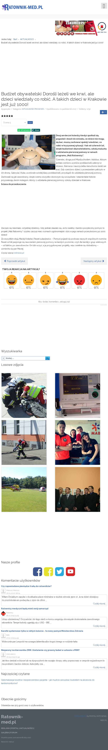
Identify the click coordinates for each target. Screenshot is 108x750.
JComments (103, 305)
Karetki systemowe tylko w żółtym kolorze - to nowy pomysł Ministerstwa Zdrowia (42, 631)
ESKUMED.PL (80, 717)
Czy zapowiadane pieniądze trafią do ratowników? (26, 587)
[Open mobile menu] (104, 6)
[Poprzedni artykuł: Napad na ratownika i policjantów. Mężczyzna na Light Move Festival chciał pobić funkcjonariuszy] (14, 261)
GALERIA (5, 733)
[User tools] (103, 113)
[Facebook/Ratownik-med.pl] (37, 572)
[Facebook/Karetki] (48, 572)
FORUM (13, 733)
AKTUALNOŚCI (26, 729)
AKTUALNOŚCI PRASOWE (33, 110)
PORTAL (15, 729)
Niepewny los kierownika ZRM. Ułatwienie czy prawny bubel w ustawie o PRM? (40, 651)
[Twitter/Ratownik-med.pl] (59, 572)
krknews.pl (19, 253)
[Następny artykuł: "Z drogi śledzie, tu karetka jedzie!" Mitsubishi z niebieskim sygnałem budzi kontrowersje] (94, 261)
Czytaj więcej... (99, 604)
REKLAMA (5, 729)
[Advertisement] (54, 66)
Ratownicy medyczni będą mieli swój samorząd (24, 609)
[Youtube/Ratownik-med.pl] (70, 572)
